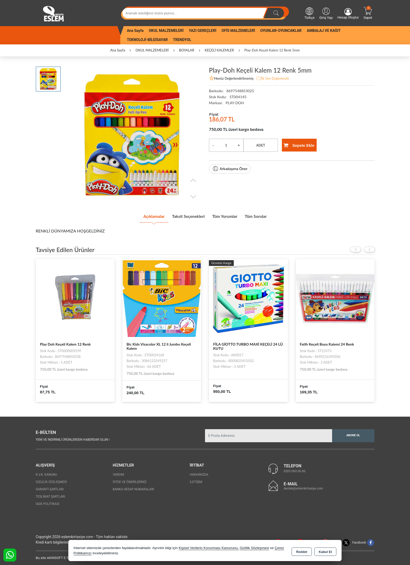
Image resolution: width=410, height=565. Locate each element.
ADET (260, 145)
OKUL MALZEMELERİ (166, 30)
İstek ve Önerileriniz (130, 480)
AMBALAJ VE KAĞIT (323, 30)
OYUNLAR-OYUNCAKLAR (280, 30)
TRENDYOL (182, 40)
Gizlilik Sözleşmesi (51, 480)
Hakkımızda (199, 473)
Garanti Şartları (50, 487)
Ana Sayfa (135, 30)
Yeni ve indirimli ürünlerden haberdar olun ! (73, 438)
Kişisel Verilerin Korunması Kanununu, (209, 548)
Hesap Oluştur (348, 13)
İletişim (196, 480)
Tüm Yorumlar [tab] (228, 215)
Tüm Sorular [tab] (265, 215)
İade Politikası (47, 502)
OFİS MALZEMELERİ (238, 30)
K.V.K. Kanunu (46, 473)
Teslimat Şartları (50, 495)
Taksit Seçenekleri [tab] (185, 215)
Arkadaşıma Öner (229, 169)
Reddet (301, 551)
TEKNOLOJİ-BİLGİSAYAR (147, 40)
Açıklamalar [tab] (143, 215)
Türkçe (309, 13)
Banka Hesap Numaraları (133, 487)
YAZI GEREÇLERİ (202, 30)
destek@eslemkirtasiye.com (303, 486)
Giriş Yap (326, 13)
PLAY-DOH (235, 103)
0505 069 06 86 (294, 469)
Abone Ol (353, 433)
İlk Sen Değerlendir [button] (272, 78)
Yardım (118, 473)
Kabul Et (325, 551)
